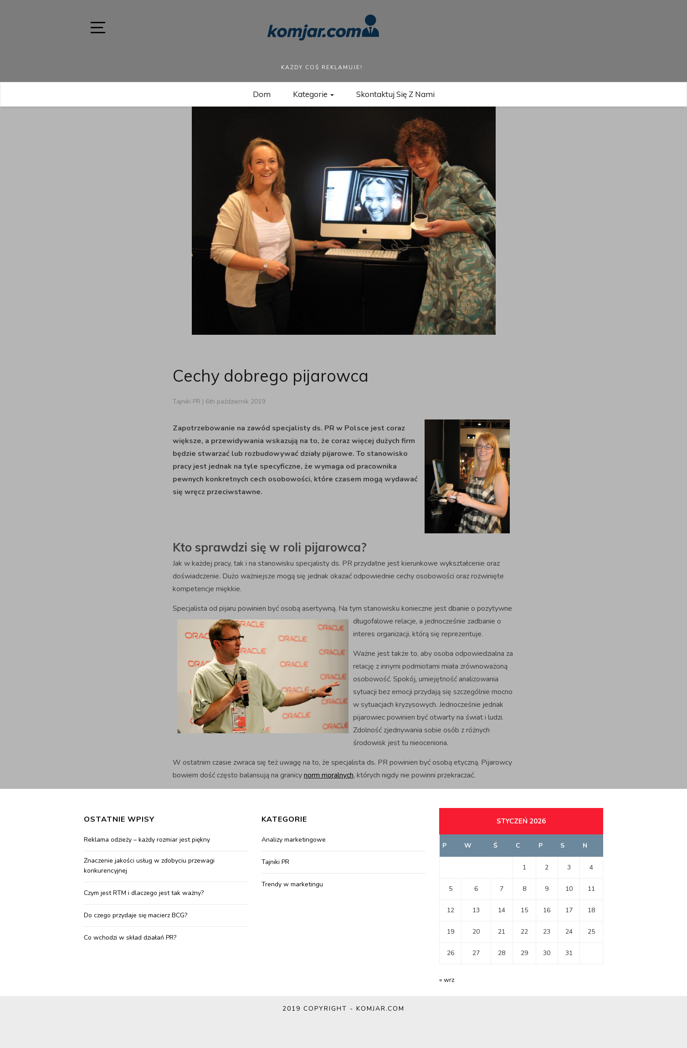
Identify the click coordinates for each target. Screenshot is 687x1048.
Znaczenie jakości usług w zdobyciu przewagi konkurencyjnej (149, 865)
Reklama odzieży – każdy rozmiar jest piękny (147, 839)
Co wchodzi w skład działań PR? (130, 937)
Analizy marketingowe (293, 839)
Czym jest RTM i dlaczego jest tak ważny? (144, 893)
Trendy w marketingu (292, 884)
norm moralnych (329, 775)
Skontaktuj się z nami (395, 94)
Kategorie (313, 94)
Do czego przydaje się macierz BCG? (135, 915)
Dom (262, 94)
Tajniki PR (186, 401)
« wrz (446, 980)
